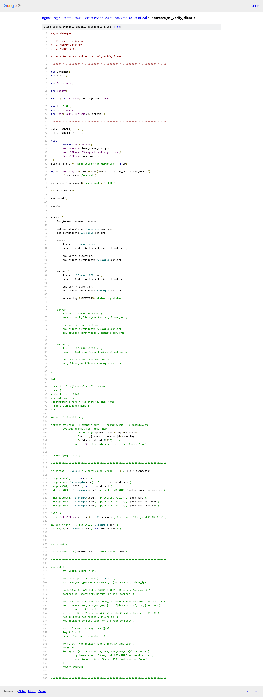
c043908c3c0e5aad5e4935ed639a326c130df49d (111, 18)
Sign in (255, 5)
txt (247, 691)
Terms (42, 691)
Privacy (32, 691)
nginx (46, 18)
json (256, 691)
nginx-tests (62, 18)
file (117, 26)
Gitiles (22, 691)
